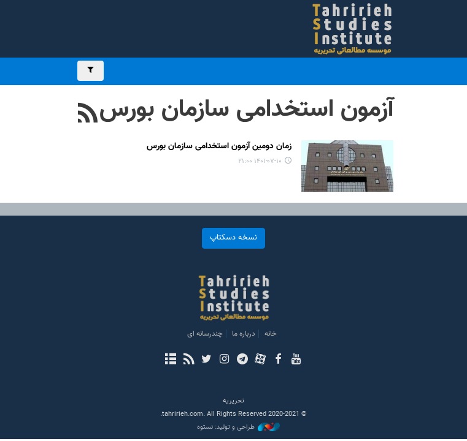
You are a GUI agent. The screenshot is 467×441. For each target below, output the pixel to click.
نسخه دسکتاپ (233, 238)
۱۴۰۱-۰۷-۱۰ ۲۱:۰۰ (260, 161)
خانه (270, 333)
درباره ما (243, 333)
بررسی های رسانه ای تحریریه (330, 28)
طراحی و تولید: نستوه (238, 427)
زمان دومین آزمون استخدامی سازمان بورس (219, 146)
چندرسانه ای (205, 333)
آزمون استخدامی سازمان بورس (246, 110)
